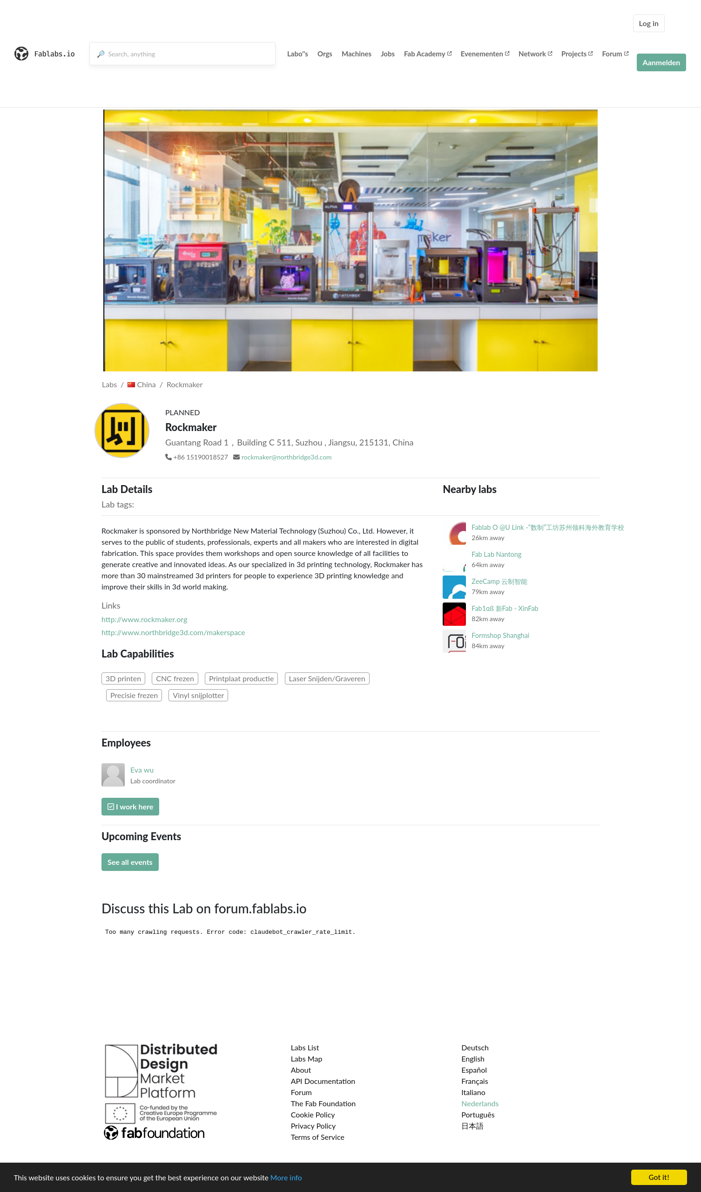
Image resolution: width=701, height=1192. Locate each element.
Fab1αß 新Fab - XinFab (505, 608)
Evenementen (485, 53)
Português (477, 1114)
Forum (615, 53)
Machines (356, 53)
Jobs (388, 53)
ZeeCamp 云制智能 (499, 581)
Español (474, 1069)
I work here (130, 806)
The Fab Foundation (323, 1103)
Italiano (473, 1092)
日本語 (472, 1125)
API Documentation (323, 1080)
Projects (577, 53)
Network (535, 53)
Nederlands (480, 1103)
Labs (109, 384)
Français (474, 1080)
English (473, 1058)
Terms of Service (317, 1136)
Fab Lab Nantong (496, 554)
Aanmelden (662, 62)
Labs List (305, 1047)
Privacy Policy (313, 1125)
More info (286, 1178)
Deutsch (475, 1047)
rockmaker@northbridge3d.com (287, 457)
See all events (130, 861)
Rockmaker (184, 384)
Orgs (324, 53)
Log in (649, 23)
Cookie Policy (313, 1114)
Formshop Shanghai (500, 635)
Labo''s (297, 53)
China (141, 384)
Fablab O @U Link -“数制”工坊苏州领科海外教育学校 (548, 527)
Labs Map (307, 1058)
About (301, 1069)
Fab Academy (428, 53)
